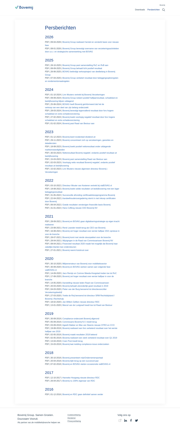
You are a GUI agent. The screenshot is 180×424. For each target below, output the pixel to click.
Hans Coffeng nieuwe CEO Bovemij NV (80, 208)
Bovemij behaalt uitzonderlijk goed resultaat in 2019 (85, 286)
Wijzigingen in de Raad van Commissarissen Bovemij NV (87, 241)
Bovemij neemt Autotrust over (75, 250)
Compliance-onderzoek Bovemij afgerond (81, 319)
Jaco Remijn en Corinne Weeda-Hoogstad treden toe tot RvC (89, 273)
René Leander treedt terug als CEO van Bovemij (83, 228)
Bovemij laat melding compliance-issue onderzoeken (85, 344)
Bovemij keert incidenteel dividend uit (78, 137)
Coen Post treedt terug (72, 341)
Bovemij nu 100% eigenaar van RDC (79, 381)
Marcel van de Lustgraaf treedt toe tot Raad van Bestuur (87, 305)
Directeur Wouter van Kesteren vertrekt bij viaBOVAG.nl (87, 185)
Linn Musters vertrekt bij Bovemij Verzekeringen (83, 95)
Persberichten (153, 10)
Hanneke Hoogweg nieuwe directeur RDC (81, 378)
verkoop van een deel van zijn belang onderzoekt (66, 107)
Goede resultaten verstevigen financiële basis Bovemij (86, 205)
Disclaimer (72, 418)
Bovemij (162, 5)
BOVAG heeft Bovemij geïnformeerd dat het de (83, 104)
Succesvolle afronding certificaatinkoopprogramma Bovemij (88, 195)
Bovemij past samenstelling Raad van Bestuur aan (84, 159)
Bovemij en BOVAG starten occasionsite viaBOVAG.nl (86, 364)
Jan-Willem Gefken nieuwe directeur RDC (81, 302)
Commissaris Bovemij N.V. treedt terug (79, 322)
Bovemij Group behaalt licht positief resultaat (82, 68)
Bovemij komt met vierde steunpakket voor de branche (86, 237)
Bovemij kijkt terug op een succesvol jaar (80, 361)
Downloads (140, 10)
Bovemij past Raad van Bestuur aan (78, 123)
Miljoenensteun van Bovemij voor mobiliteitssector (84, 264)
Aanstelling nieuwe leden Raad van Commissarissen (86, 283)
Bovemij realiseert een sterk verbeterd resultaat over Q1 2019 (89, 338)
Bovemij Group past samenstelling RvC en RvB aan (85, 65)
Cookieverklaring (74, 415)
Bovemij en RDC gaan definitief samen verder (82, 394)
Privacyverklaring (74, 421)
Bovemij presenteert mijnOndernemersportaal (82, 358)
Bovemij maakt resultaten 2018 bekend (79, 335)
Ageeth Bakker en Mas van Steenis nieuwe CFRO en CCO (88, 325)
